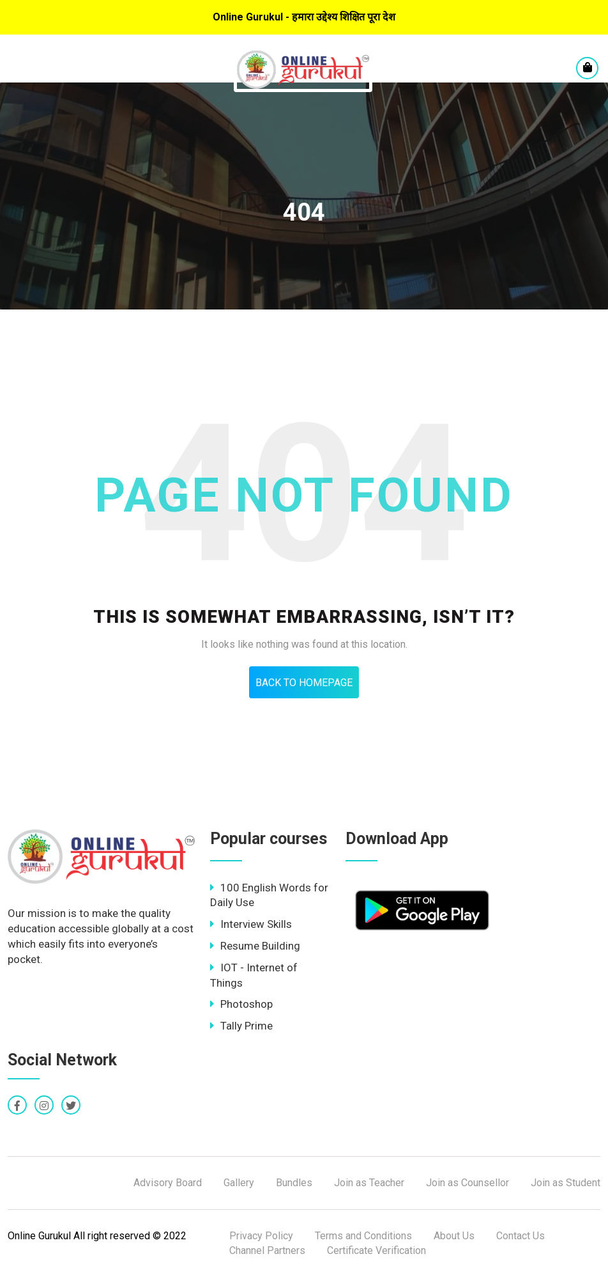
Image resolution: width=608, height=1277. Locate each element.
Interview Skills (251, 924)
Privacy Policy (261, 1236)
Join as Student (565, 1183)
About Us (454, 1236)
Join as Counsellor (467, 1183)
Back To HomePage (304, 683)
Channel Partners (267, 1250)
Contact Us (520, 1236)
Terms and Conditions (363, 1236)
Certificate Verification (376, 1250)
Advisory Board (167, 1183)
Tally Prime (241, 1025)
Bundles (294, 1183)
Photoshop (241, 1004)
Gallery (239, 1183)
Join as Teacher (369, 1183)
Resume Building (255, 945)
